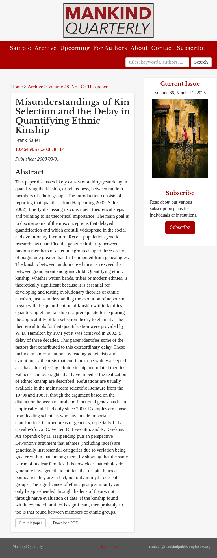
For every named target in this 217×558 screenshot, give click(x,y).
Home (17, 86)
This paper (97, 86)
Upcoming (75, 48)
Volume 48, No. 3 (65, 86)
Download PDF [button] (65, 523)
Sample (20, 48)
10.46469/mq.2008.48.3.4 (40, 149)
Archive (45, 48)
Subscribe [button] (180, 227)
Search (201, 62)
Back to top (108, 546)
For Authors (110, 48)
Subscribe (191, 48)
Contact (162, 48)
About (139, 48)
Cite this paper (30, 523)
